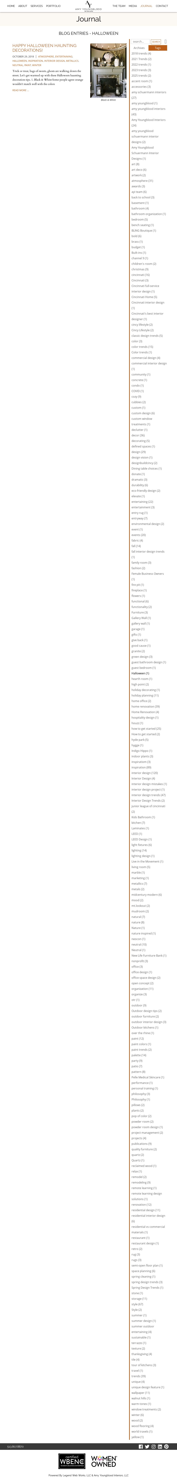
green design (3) (142, 657)
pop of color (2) (141, 1116)
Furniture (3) (140, 612)
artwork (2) (139, 175)
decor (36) (138, 435)
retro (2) (137, 1249)
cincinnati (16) (141, 275)
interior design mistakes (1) (149, 784)
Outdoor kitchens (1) (145, 1027)
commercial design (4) (146, 358)
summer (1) (139, 1315)
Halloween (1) (140, 673)
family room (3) (141, 563)
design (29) (139, 452)
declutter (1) (139, 430)
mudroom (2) (140, 911)
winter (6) (138, 1415)
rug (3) (136, 1254)
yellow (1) (138, 1437)
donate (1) (138, 474)
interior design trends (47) (149, 795)
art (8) (135, 164)
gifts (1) (136, 634)
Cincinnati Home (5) (144, 297)
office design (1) (142, 972)
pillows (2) (138, 1105)
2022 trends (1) (141, 64)
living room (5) (141, 867)
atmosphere (46, 56)
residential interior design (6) (148, 1218)
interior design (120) (145, 773)
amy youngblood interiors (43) (148, 111)
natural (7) (138, 917)
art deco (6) (139, 170)
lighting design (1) (143, 856)
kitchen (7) (138, 823)
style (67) (137, 1304)
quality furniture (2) (144, 1149)
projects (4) (139, 1138)
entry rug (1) (140, 513)
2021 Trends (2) (141, 59)
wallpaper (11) (141, 1393)
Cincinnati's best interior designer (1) (148, 316)
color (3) (137, 341)
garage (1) (138, 629)
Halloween (19, 60)
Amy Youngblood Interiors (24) (149, 122)
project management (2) (147, 1133)
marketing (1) (140, 878)
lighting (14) (139, 850)
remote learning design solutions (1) (147, 1196)
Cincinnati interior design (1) (148, 305)
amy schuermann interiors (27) (149, 95)
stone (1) (137, 1293)
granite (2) (138, 651)
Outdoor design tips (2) (147, 1011)
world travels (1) (142, 1431)
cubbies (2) (139, 402)
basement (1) (140, 203)
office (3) (137, 967)
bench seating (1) (143, 225)
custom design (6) (143, 413)
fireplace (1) (139, 590)
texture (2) (138, 1348)
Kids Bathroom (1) (143, 817)
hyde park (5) (140, 740)
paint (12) (138, 1038)
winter (36, 65)
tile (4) (135, 1359)
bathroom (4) (140, 208)
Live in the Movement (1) (147, 861)
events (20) (139, 535)
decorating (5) (141, 441)
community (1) (141, 374)
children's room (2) (144, 264)
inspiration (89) (141, 767)
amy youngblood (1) (144, 103)
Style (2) (137, 1310)
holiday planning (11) (145, 695)
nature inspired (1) (144, 933)
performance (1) (142, 1083)
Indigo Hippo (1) (142, 751)
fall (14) (136, 546)
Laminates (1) (140, 828)
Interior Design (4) (143, 778)
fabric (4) (137, 540)
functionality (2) (142, 607)
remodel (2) (139, 1177)
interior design (54, 60)
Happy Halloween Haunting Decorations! (44, 48)
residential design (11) (146, 1210)
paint (27, 65)
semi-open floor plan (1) (147, 1265)
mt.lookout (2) (141, 906)
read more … (20, 90)
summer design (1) (144, 1321)
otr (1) (135, 1000)
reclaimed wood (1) (144, 1166)
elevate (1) (138, 496)
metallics (72, 60)
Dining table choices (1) (147, 468)
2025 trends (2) (141, 75)
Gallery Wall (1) (141, 618)
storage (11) (139, 1299)
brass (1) (137, 242)
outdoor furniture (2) (145, 1016)
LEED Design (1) (142, 839)
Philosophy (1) (141, 1099)
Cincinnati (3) (140, 280)
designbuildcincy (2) (144, 463)
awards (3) (138, 186)
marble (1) (138, 872)
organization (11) (142, 989)
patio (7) (137, 1066)
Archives (139, 48)
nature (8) (138, 922)
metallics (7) (139, 883)
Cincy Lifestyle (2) (143, 330)
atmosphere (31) (142, 181)
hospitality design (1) (145, 717)
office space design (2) (146, 978)
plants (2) (138, 1110)
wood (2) (137, 1420)
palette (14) (139, 1055)
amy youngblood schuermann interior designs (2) (145, 136)
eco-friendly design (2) (146, 491)
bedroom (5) (140, 219)
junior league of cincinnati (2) (148, 809)
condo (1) (138, 385)
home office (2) (141, 701)
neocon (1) (138, 939)
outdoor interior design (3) (149, 1022)
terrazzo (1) (139, 1343)
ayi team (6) (139, 192)
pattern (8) (138, 1072)
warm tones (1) (141, 1404)
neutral (17, 65)
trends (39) (139, 1376)
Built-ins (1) (139, 253)
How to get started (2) (146, 734)
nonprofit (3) (140, 961)
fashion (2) (138, 568)
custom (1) (138, 408)
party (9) (137, 1061)
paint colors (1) (141, 1044)
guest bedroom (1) (144, 668)
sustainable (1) (141, 1337)
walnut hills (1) (141, 1398)
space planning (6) (143, 1271)
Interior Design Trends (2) (148, 800)
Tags (158, 48)
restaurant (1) (141, 1238)
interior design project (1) (148, 789)
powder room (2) (142, 1121)
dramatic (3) (139, 479)
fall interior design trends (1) (148, 554)
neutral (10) (139, 944)
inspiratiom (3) (141, 762)
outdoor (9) (139, 1005)
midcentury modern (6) (147, 895)
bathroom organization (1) (149, 214)
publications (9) (142, 1144)
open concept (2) (142, 983)
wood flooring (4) (143, 1426)
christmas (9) (140, 269)
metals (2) (138, 889)
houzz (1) (137, 723)
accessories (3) (141, 87)
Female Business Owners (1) (148, 576)
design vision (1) (142, 457)
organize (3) (139, 994)
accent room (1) (142, 81)
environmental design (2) (148, 524)
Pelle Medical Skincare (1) (148, 1077)
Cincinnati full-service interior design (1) (145, 288)
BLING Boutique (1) (144, 230)
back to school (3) (143, 197)
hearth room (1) (142, 679)
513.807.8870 (15, 1446)
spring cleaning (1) (143, 1276)
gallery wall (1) (141, 623)
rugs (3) (136, 1260)
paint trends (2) (142, 1050)
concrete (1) (139, 380)
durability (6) (140, 485)
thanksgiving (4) (142, 1354)
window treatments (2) (146, 1409)
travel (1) (137, 1371)
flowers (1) (138, 596)
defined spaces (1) (143, 446)
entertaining (63, 56)
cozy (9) (136, 396)
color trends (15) (142, 347)
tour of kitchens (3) (144, 1365)
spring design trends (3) (147, 1282)
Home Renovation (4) (145, 712)
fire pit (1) (138, 585)
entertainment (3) (143, 507)
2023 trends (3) (141, 70)
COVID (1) (138, 391)
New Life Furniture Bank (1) (149, 955)
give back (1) (139, 640)
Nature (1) (138, 928)
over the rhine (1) (143, 1033)
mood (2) (137, 900)
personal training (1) (145, 1088)
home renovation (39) (146, 706)
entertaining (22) (142, 502)
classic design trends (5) (147, 336)
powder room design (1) (147, 1127)
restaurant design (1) (145, 1243)
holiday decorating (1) (146, 690)
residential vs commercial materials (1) (148, 1229)
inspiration (35, 60)
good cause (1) (141, 646)
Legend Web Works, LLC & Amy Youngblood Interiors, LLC (96, 1475)
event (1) (137, 529)
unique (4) (138, 1382)
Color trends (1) (142, 352)
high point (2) (140, 684)
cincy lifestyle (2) (142, 325)
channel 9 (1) (140, 258)
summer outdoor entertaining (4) (143, 1329)
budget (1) (138, 247)
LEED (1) (137, 834)
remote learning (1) (144, 1188)
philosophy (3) (141, 1094)
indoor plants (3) (142, 756)
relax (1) (137, 1171)
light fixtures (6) (142, 845)
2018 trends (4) (141, 53)
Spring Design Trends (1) (147, 1288)
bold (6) (136, 236)
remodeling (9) (141, 1182)
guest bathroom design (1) (149, 662)
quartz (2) (138, 1155)
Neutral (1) (138, 950)
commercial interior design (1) (149, 366)
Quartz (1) (138, 1160)
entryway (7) (139, 518)
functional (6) (140, 601)
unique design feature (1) (148, 1387)
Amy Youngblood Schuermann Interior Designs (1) (145, 153)
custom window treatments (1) (142, 421)
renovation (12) (141, 1204)
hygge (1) (137, 745)
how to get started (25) (146, 729)
